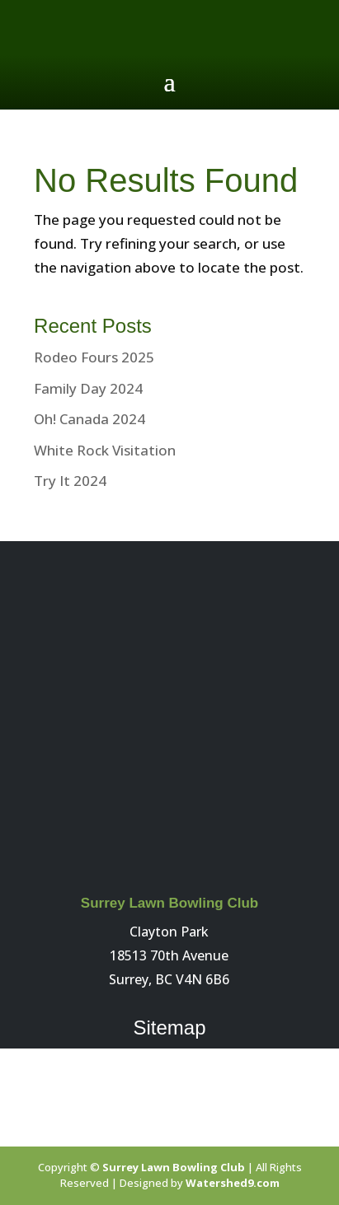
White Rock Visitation (105, 450)
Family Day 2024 (88, 388)
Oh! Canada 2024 (89, 418)
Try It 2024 (70, 480)
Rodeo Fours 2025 (94, 357)
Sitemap (169, 1027)
